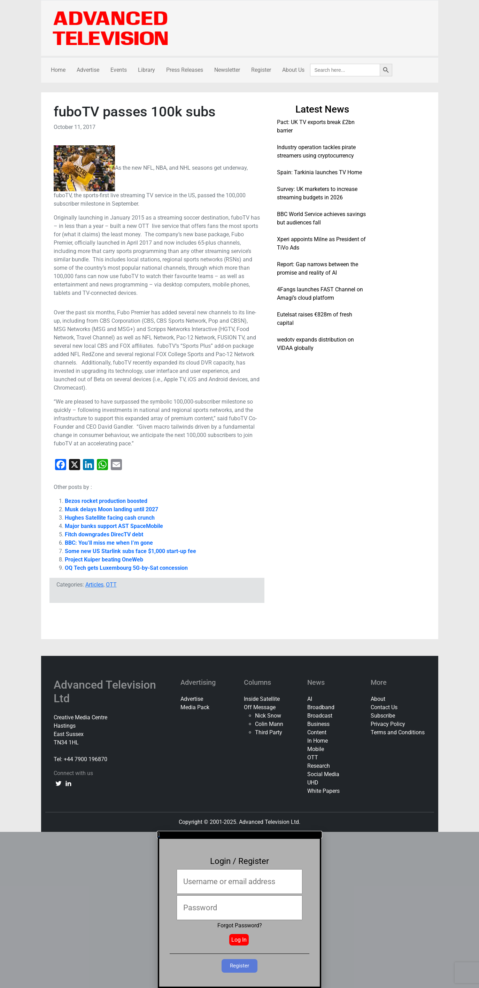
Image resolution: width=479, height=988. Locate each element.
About (378, 699)
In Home (317, 740)
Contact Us (384, 707)
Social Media (323, 774)
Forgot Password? (239, 925)
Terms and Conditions (398, 732)
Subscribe (383, 715)
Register (261, 70)
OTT (111, 584)
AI (309, 699)
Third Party (268, 732)
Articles (94, 584)
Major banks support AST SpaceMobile (114, 526)
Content (316, 732)
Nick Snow (268, 715)
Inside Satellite (262, 699)
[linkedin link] (68, 783)
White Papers (323, 791)
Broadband (320, 707)
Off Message (260, 707)
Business (318, 724)
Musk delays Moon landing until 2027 (111, 509)
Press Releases (184, 70)
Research (318, 766)
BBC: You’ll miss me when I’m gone (109, 542)
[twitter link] (58, 783)
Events (118, 70)
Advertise (88, 70)
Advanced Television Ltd (105, 691)
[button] (239, 834)
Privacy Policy (388, 724)
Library (146, 70)
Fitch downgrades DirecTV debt (104, 534)
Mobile (315, 749)
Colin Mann (269, 724)
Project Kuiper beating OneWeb (104, 559)
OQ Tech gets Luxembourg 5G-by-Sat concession (126, 568)
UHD (312, 782)
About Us (293, 70)
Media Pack (194, 707)
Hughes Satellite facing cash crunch (110, 517)
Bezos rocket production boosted (106, 501)
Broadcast (319, 715)
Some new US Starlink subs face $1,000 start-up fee (130, 551)
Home (58, 70)
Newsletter (227, 70)
